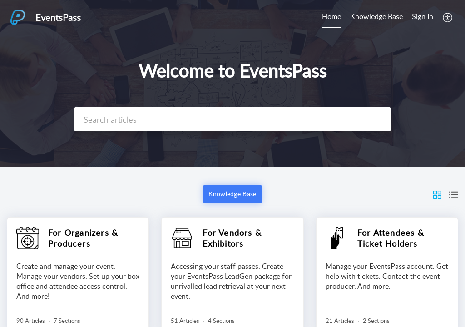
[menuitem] (331, 17)
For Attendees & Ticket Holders (390, 238)
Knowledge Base (376, 16)
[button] (448, 17)
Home (331, 16)
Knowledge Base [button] (232, 193)
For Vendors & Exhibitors (232, 238)
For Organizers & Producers (83, 238)
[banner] (232, 83)
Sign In (422, 16)
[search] (232, 119)
